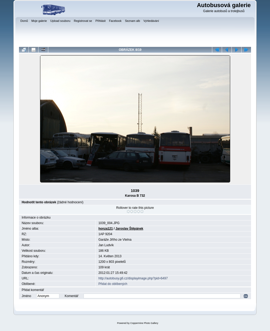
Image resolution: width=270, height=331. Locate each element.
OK (246, 296)
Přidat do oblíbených (112, 284)
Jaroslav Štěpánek (129, 228)
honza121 (105, 228)
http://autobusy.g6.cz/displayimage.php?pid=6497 (133, 278)
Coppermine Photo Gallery (144, 323)
